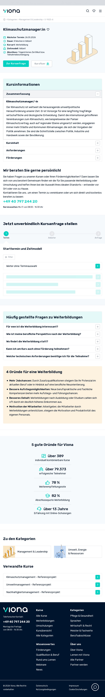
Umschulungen (44, 625)
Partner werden (79, 664)
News (39, 669)
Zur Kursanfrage (16, 63)
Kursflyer (42, 63)
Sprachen (75, 620)
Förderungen (43, 649)
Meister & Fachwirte (81, 630)
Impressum (74, 686)
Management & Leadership (31, 19)
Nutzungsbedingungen (46, 689)
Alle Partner (76, 659)
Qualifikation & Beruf (47, 654)
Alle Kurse (41, 615)
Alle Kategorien (44, 635)
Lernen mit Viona (79, 654)
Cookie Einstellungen (78, 689)
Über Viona (76, 649)
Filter (9, 257)
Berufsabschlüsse (80, 635)
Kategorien (12, 19)
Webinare (41, 664)
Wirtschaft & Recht (81, 625)
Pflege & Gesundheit (81, 615)
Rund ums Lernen (46, 659)
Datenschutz (42, 686)
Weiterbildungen (45, 620)
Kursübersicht (44, 630)
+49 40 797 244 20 (20, 201)
